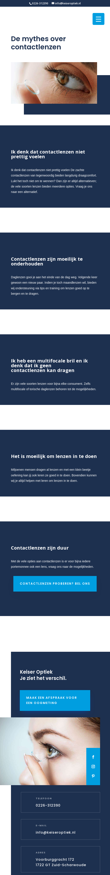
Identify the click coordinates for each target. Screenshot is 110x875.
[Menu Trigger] (98, 19)
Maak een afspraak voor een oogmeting (51, 700)
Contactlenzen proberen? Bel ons (55, 583)
